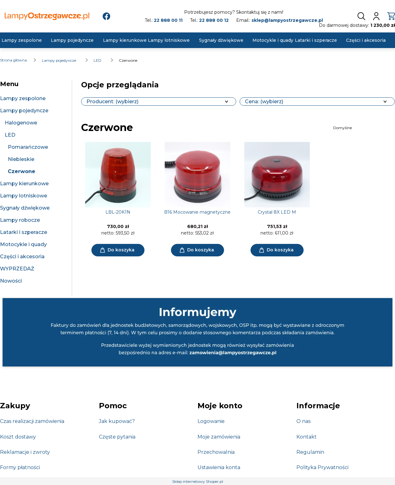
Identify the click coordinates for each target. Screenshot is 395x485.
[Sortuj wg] (363, 128)
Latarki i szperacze (23, 232)
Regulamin (310, 452)
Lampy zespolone (23, 98)
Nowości (11, 281)
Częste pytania (117, 437)
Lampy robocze (20, 220)
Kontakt (306, 437)
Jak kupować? (117, 421)
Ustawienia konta (219, 467)
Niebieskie (21, 159)
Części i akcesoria (22, 256)
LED (10, 135)
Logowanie (211, 421)
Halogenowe (21, 123)
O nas (303, 421)
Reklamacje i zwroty (25, 452)
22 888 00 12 (214, 20)
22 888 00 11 (168, 20)
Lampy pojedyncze (24, 111)
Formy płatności (20, 467)
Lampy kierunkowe (24, 184)
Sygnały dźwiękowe (25, 208)
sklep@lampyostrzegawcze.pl (287, 20)
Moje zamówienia (219, 437)
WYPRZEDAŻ (17, 269)
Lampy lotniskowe (23, 196)
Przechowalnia (216, 452)
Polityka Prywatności (322, 467)
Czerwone (21, 171)
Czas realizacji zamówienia (32, 421)
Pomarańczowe (28, 147)
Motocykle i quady (23, 244)
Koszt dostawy (18, 437)
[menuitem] (22, 40)
